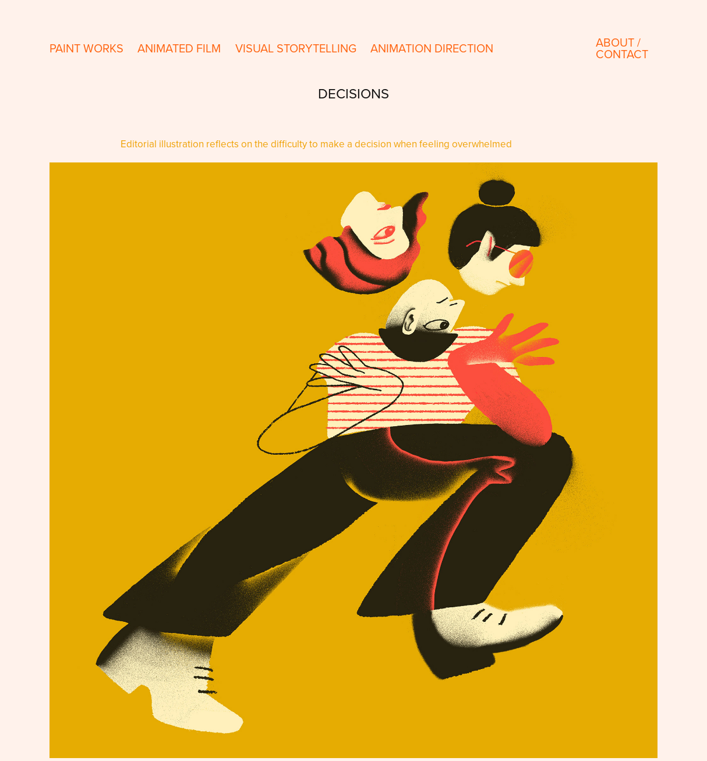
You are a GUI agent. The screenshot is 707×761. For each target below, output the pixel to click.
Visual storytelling (295, 48)
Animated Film (179, 48)
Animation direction (431, 48)
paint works (86, 48)
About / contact (622, 48)
